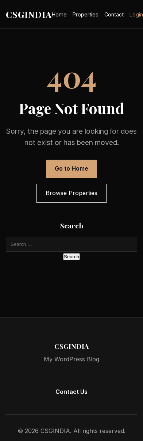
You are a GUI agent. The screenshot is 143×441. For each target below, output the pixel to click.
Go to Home (71, 168)
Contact (114, 14)
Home (59, 14)
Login (136, 14)
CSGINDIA (29, 14)
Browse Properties (71, 193)
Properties (85, 14)
